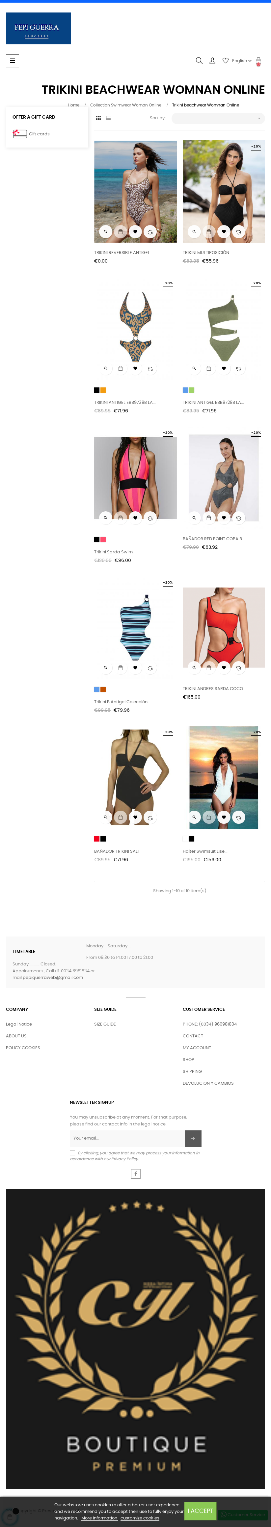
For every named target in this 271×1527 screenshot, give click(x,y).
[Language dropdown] (242, 61)
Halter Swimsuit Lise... (205, 851)
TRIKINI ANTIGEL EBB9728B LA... (213, 403)
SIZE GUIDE (105, 1024)
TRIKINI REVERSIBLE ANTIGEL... (123, 253)
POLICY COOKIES (23, 1048)
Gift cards (39, 134)
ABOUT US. (17, 1036)
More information (99, 1518)
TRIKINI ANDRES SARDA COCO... (214, 689)
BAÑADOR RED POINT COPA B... (214, 539)
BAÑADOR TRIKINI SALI (116, 851)
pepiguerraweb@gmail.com (53, 978)
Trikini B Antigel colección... (122, 702)
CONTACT (193, 1036)
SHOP (188, 1060)
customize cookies (140, 1518)
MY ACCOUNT (197, 1048)
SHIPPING (192, 1072)
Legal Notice (19, 1024)
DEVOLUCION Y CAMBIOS (208, 1083)
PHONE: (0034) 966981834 (210, 1024)
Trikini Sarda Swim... (115, 552)
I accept (200, 1511)
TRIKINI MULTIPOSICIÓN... (207, 253)
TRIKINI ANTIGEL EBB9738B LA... (125, 403)
